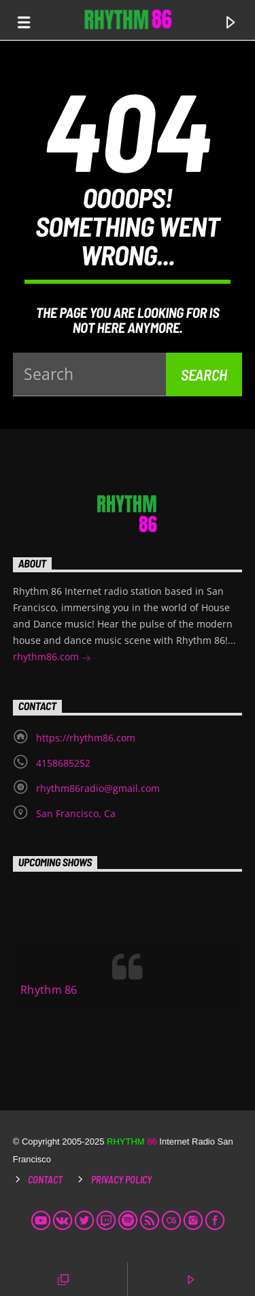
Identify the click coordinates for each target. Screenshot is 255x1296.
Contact (45, 1179)
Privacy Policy (121, 1179)
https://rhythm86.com (85, 737)
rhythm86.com (52, 658)
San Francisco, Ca (76, 813)
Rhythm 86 (49, 989)
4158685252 (63, 762)
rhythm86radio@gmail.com (98, 788)
